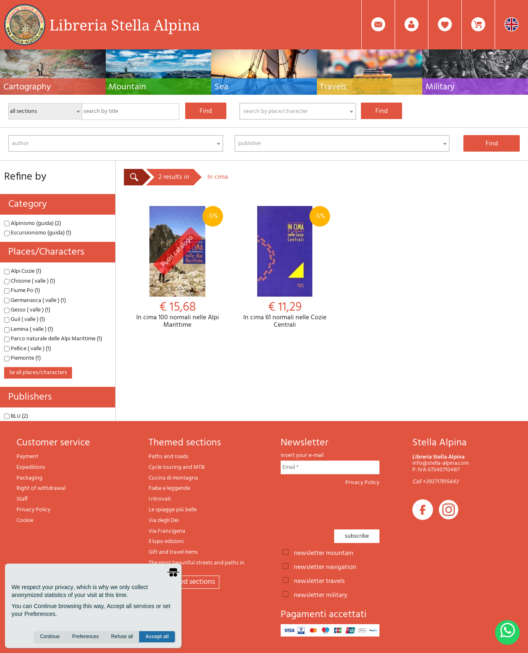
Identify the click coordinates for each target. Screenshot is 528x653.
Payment (27, 456)
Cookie (24, 520)
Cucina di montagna (173, 478)
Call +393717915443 (435, 482)
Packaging (29, 478)
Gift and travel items (173, 552)
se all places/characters (38, 372)
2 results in (173, 177)
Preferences (85, 637)
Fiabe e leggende (169, 488)
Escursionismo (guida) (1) (37, 233)
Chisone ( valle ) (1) (29, 281)
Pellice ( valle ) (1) (27, 348)
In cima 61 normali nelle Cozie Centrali (285, 267)
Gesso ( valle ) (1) (27, 310)
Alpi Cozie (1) (22, 271)
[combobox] (298, 111)
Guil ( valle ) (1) (24, 319)
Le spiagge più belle (173, 510)
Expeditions (30, 467)
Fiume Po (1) (22, 290)
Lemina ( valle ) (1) (28, 329)
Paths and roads (168, 456)
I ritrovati (160, 499)
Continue (50, 637)
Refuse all (122, 637)
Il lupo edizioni (166, 541)
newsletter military (320, 594)
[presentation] (343, 505)
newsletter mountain (324, 552)
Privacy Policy (33, 510)
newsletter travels (319, 580)
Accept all (157, 637)
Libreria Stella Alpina (124, 25)
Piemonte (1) (22, 358)
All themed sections (184, 582)
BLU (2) (16, 416)
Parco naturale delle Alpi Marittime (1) (53, 339)
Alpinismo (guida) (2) (32, 223)
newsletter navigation (325, 566)
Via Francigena (167, 531)
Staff (22, 499)
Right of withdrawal (40, 488)
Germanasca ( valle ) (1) (35, 300)
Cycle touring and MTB (177, 467)
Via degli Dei (164, 520)
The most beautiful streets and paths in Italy (196, 566)
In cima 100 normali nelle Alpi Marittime (177, 267)
